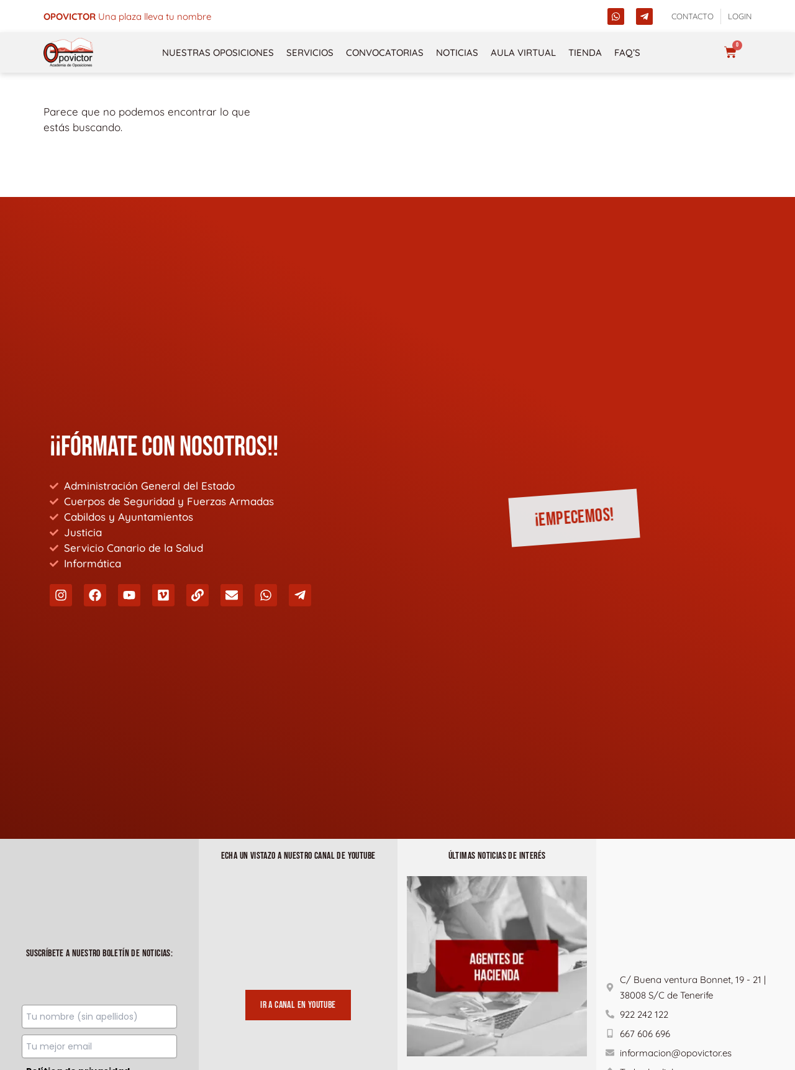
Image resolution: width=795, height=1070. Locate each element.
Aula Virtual (523, 52)
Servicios (310, 52)
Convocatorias (385, 52)
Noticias (457, 52)
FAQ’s (627, 52)
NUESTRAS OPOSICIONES (218, 52)
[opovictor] (68, 52)
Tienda (585, 52)
